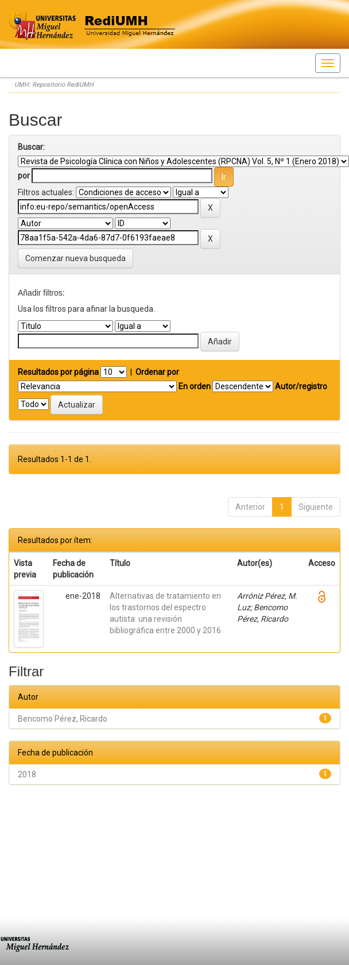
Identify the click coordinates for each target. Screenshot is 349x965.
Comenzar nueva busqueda (75, 258)
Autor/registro (301, 386)
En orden (195, 386)
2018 (27, 774)
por (24, 175)
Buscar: (31, 147)
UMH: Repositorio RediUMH (54, 84)
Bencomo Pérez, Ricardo (62, 718)
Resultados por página (58, 372)
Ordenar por (157, 372)
